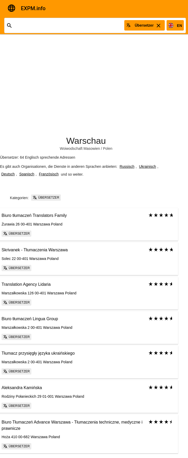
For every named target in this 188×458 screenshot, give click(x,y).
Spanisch (26, 174)
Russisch (127, 166)
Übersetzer (46, 197)
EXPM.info (33, 8)
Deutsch (8, 174)
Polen (107, 148)
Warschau (86, 141)
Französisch (48, 174)
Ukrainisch (147, 166)
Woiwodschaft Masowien (80, 148)
